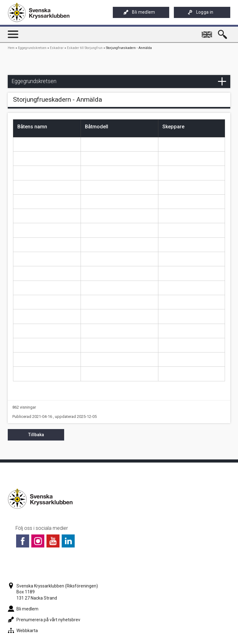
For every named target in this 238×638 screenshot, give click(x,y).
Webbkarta (23, 630)
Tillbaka (36, 434)
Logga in (200, 12)
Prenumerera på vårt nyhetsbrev (44, 619)
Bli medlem (139, 12)
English (208, 31)
